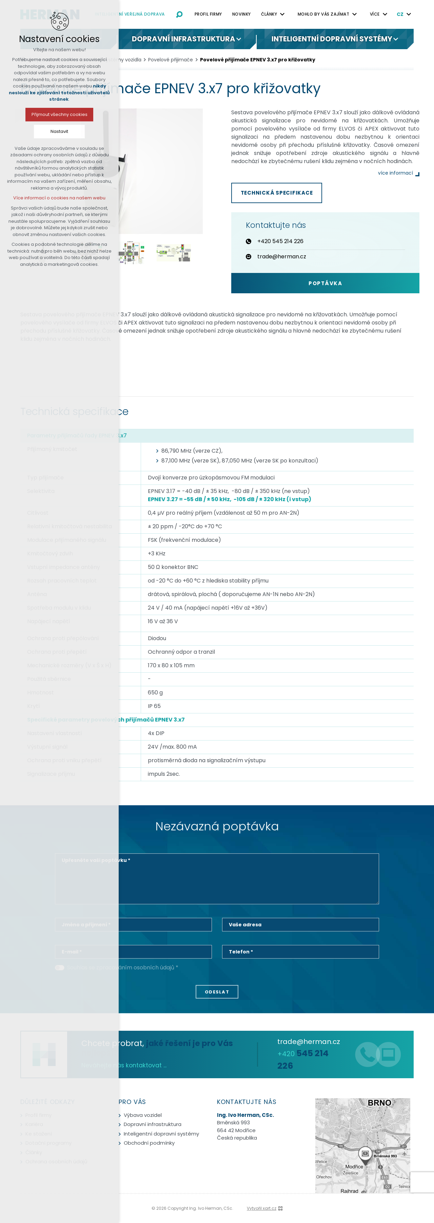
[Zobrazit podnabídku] (282, 14)
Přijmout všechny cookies (48, 114)
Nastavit (48, 131)
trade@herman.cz (308, 1041)
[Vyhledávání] (179, 14)
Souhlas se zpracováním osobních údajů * (122, 967)
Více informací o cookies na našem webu (48, 198)
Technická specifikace (277, 192)
